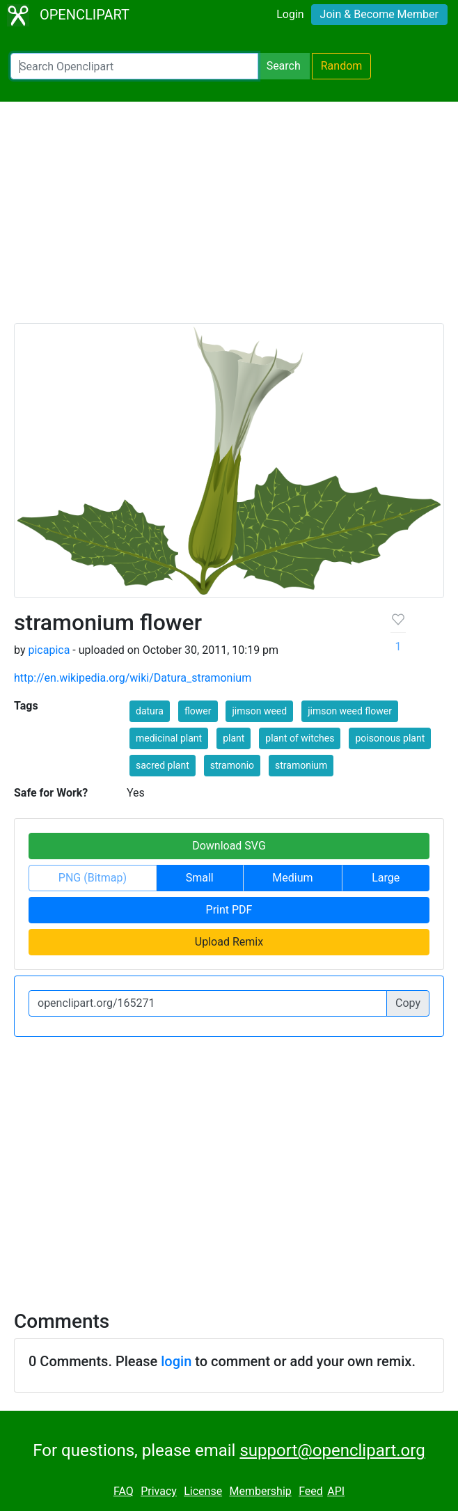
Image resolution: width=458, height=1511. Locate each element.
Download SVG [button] (229, 845)
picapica (49, 650)
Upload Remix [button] (229, 941)
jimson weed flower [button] (350, 711)
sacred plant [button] (162, 765)
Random (342, 65)
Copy (407, 1003)
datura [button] (150, 711)
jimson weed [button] (259, 711)
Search (284, 65)
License (203, 1491)
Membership (260, 1491)
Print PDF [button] (229, 909)
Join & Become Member (379, 14)
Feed (311, 1491)
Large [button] (386, 877)
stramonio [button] (232, 765)
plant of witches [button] (299, 738)
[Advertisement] (229, 218)
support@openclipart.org (332, 1450)
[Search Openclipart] (134, 66)
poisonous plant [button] (390, 738)
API (336, 1491)
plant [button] (233, 738)
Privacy (159, 1491)
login (176, 1361)
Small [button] (200, 877)
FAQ (123, 1491)
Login (289, 14)
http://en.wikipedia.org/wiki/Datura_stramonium (132, 677)
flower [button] (198, 711)
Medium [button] (292, 877)
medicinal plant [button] (169, 738)
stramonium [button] (301, 765)
